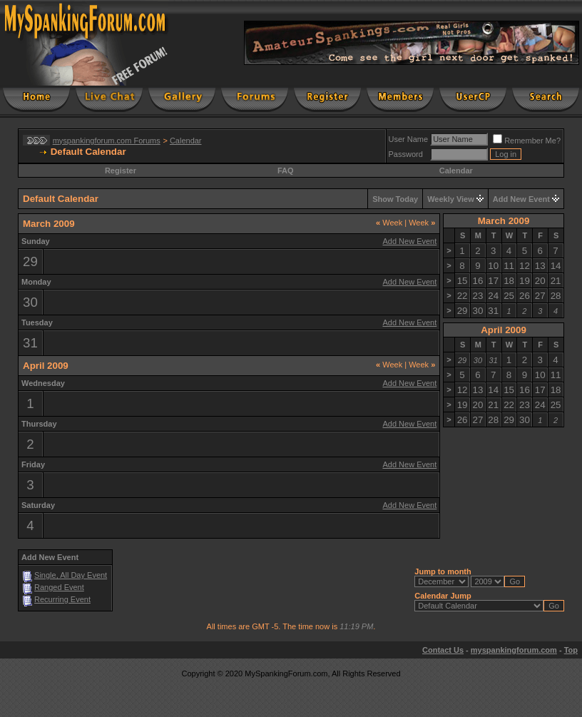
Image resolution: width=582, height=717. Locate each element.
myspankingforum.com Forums (106, 140)
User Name (409, 139)
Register (120, 170)
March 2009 (504, 220)
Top (571, 650)
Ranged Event (59, 587)
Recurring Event (62, 599)
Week (389, 222)
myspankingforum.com (514, 650)
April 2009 (503, 330)
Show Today (395, 199)
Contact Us (443, 650)
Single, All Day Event (70, 575)
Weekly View (450, 199)
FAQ (285, 170)
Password (406, 154)
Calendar (186, 140)
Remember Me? (527, 140)
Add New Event (521, 199)
